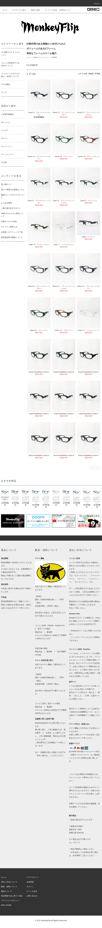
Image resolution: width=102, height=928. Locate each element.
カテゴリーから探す (17, 10)
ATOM (8, 905)
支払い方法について (9, 882)
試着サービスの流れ (9, 221)
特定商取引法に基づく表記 (12, 896)
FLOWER (54, 57)
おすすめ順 (82, 74)
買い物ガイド (6, 184)
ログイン (30, 887)
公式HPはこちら (64, 10)
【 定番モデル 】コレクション (41, 57)
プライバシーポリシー (10, 900)
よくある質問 (6, 203)
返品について (6, 891)
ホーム (5, 10)
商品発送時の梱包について (12, 237)
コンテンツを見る (49, 10)
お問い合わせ (31, 896)
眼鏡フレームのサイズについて (12, 196)
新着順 (97, 74)
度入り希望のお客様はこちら (12, 190)
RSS (3, 905)
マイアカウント (32, 877)
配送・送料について (9, 887)
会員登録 (30, 882)
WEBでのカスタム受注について (12, 214)
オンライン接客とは (9, 227)
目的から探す (34, 10)
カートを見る (31, 891)
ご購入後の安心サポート (11, 208)
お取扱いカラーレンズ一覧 (12, 232)
